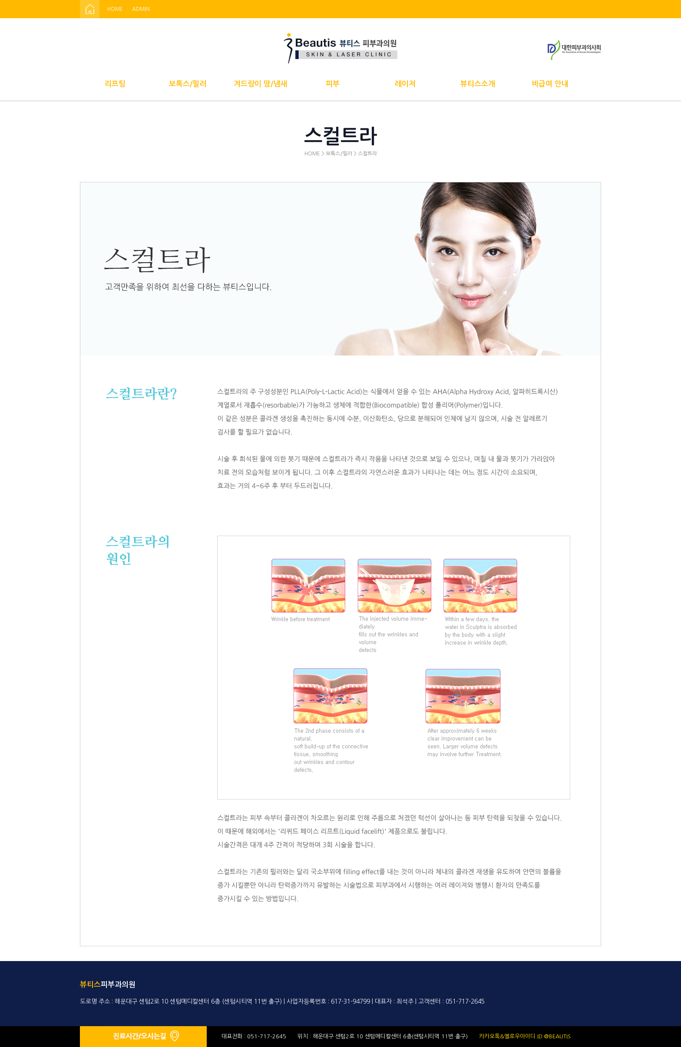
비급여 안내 (550, 84)
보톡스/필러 (187, 84)
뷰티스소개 (477, 84)
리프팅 (115, 84)
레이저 (405, 84)
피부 (333, 84)
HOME (115, 9)
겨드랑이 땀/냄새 (260, 84)
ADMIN (141, 9)
